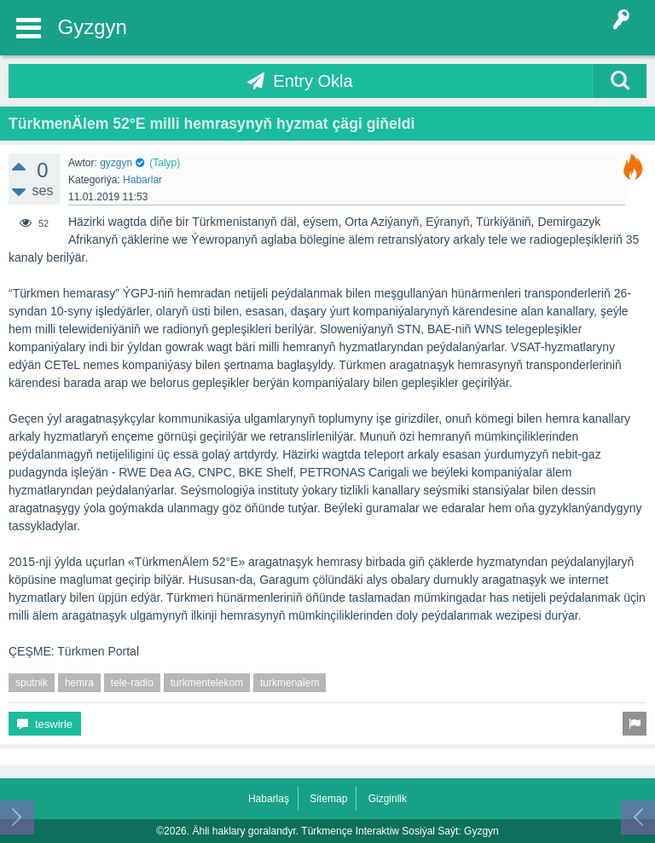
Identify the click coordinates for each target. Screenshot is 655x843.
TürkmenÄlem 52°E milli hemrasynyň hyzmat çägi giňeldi (211, 123)
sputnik (31, 683)
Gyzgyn (92, 26)
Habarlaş (268, 799)
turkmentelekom (207, 683)
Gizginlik (387, 799)
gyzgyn (116, 163)
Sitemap (328, 799)
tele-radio (132, 683)
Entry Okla (312, 81)
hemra (79, 683)
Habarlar (142, 180)
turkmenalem (289, 683)
